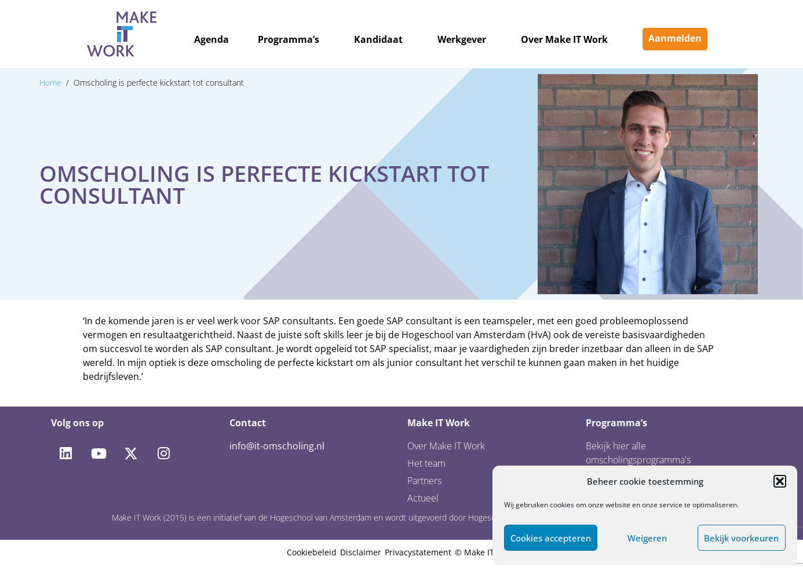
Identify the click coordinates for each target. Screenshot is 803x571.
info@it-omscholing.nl (276, 446)
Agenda (211, 39)
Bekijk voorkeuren (741, 538)
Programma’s (288, 39)
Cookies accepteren (550, 538)
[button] (780, 481)
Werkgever (461, 39)
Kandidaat (378, 39)
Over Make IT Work (564, 39)
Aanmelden (675, 38)
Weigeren (647, 538)
